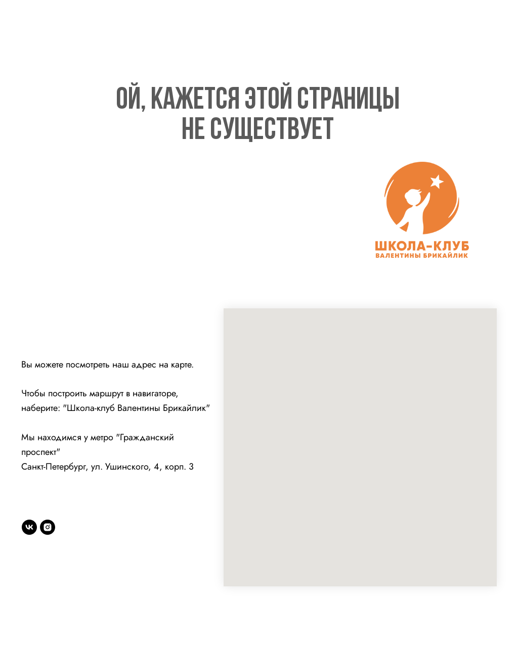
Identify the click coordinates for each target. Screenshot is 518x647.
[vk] (29, 527)
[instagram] (47, 527)
